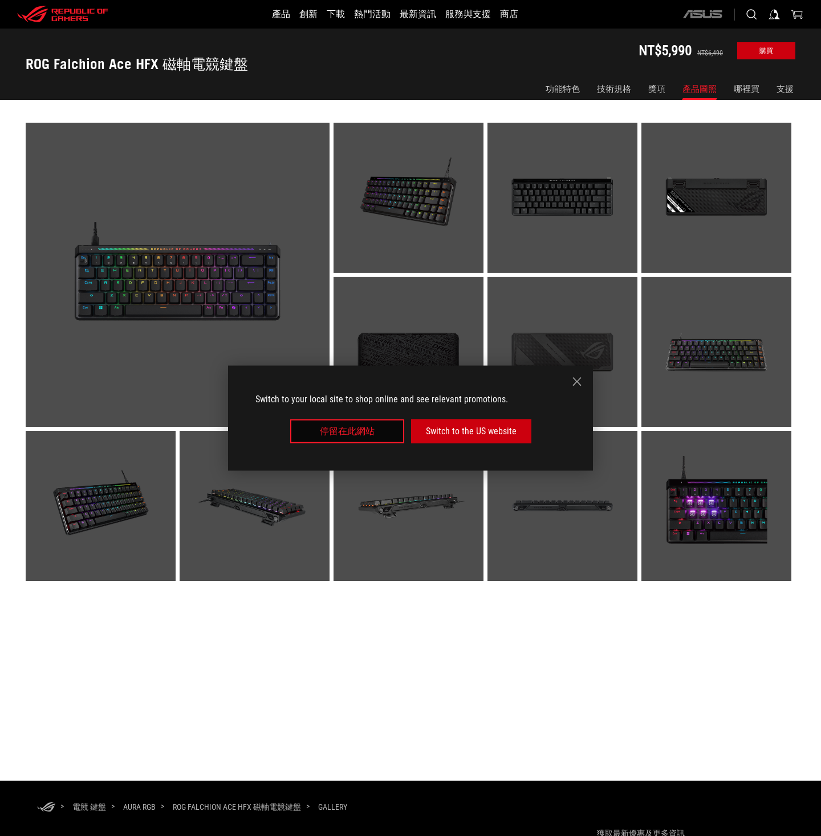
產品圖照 (699, 89)
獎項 (656, 89)
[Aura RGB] (139, 806)
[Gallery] (332, 807)
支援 (785, 89)
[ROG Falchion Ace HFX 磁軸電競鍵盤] (237, 806)
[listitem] (180, 277)
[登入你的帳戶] (774, 14)
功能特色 (563, 89)
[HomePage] (46, 808)
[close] (577, 381)
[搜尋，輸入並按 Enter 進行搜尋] (751, 14)
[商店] (530, 14)
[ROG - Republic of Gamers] (62, 14)
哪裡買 (746, 89)
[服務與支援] (482, 14)
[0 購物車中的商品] (797, 14)
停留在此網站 (347, 431)
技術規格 (614, 89)
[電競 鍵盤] (89, 806)
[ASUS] (702, 14)
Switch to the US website (471, 431)
